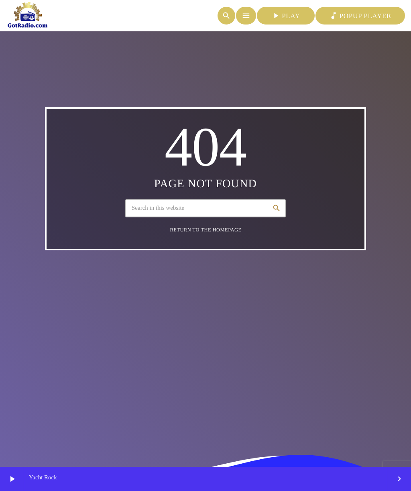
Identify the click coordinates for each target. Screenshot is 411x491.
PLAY (285, 15)
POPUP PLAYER (360, 15)
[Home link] (27, 16)
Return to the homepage (205, 230)
